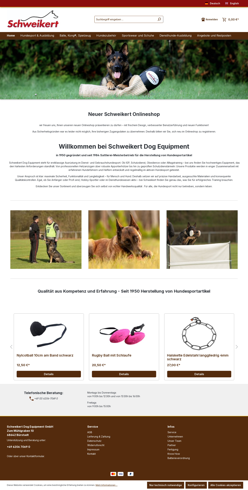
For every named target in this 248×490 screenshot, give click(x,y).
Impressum (93, 449)
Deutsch (212, 3)
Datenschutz (94, 440)
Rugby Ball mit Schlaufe (111, 355)
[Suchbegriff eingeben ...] (124, 19)
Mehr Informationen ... (106, 485)
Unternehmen (175, 436)
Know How (174, 453)
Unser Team (174, 440)
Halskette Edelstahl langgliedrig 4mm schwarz (198, 357)
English (232, 3)
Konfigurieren (196, 485)
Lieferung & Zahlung (98, 436)
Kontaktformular (35, 456)
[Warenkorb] (230, 19)
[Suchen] (159, 19)
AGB (89, 432)
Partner (172, 445)
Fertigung (173, 449)
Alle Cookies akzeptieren (225, 485)
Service (92, 426)
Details (49, 374)
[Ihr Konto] (209, 19)
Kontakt (91, 453)
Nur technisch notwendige (165, 485)
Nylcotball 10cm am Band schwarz (45, 355)
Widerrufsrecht (95, 445)
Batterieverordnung (179, 458)
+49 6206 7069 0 (18, 446)
